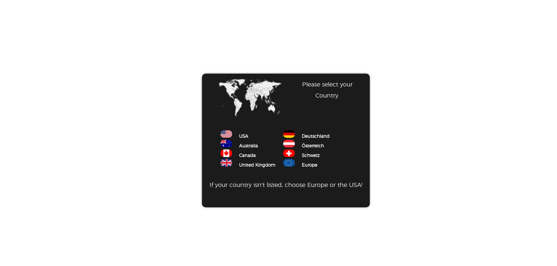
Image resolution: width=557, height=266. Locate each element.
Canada (238, 156)
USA (234, 136)
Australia (239, 146)
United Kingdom (248, 165)
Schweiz (301, 156)
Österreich (303, 146)
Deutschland (306, 136)
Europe (300, 165)
